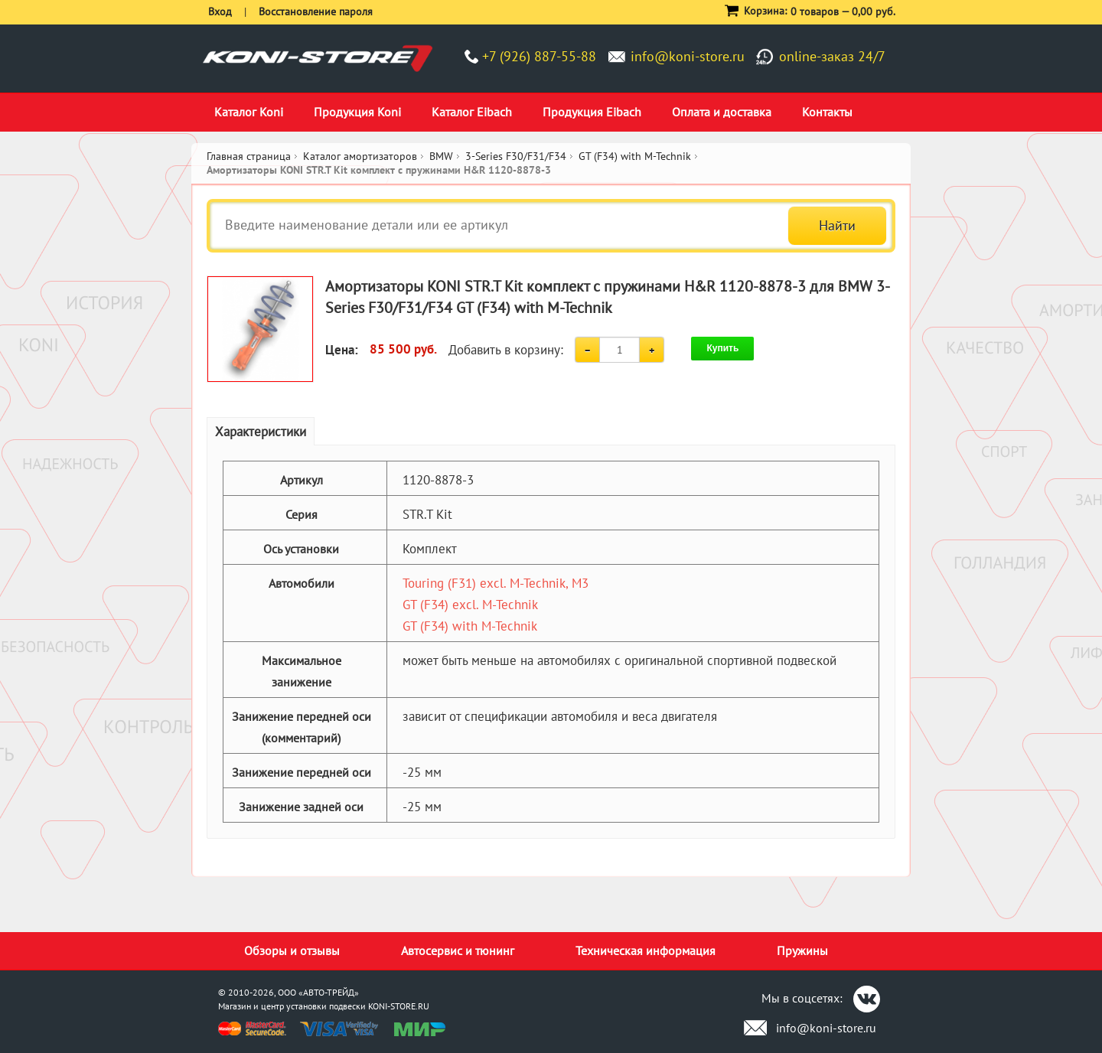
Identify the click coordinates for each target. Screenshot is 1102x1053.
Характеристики (260, 431)
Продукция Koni (357, 111)
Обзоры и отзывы (292, 950)
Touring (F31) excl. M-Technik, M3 (495, 583)
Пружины (802, 950)
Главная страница (249, 156)
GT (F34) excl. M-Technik (470, 604)
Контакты (827, 111)
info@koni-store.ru (688, 56)
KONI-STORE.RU (398, 1006)
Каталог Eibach (472, 111)
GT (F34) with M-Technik (470, 626)
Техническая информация (645, 950)
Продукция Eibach (592, 111)
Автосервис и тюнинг (457, 950)
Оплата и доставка (721, 111)
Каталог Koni (248, 111)
